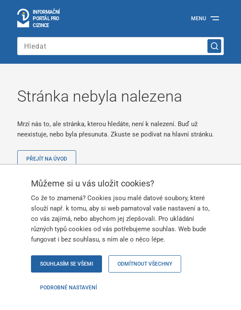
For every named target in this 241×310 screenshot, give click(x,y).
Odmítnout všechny (144, 264)
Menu (198, 19)
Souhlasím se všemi (66, 264)
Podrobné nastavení (68, 288)
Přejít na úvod (46, 159)
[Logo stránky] (39, 18)
